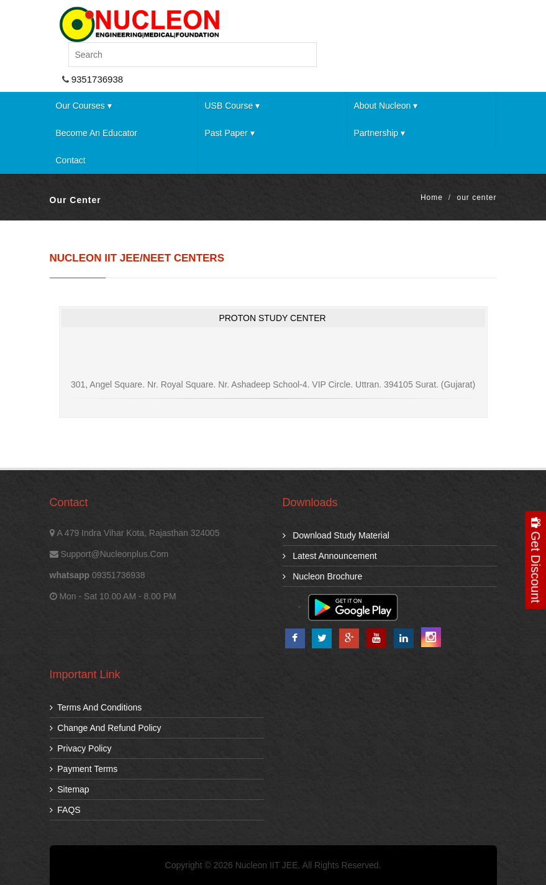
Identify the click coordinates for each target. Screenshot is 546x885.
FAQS (65, 810)
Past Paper (229, 133)
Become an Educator (97, 133)
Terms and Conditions (96, 707)
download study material (336, 535)
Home (432, 197)
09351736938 (118, 575)
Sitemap (69, 789)
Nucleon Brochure (323, 576)
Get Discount (535, 559)
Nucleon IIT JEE (266, 865)
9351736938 (96, 79)
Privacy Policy (81, 748)
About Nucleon (385, 106)
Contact (71, 160)
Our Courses (84, 106)
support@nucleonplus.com (114, 554)
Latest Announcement (330, 556)
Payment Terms (84, 769)
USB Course (232, 106)
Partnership (378, 133)
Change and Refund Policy (106, 728)
